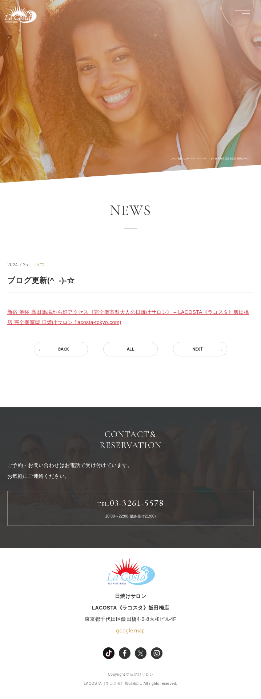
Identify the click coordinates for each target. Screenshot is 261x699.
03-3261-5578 (130, 503)
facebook (124, 653)
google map (130, 631)
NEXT (197, 349)
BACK (63, 349)
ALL (130, 349)
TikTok (109, 653)
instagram (156, 653)
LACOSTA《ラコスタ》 (20, 13)
